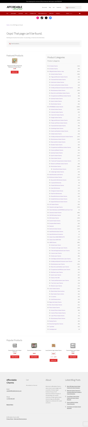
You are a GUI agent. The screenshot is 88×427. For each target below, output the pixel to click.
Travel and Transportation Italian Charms (61, 161)
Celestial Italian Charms (57, 112)
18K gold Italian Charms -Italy (56, 71)
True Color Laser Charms (57, 283)
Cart (54, 7)
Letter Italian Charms (54, 288)
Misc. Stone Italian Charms (55, 304)
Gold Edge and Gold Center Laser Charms (61, 258)
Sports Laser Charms (56, 275)
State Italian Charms (56, 158)
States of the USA (55, 277)
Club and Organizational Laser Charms (60, 250)
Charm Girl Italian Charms (57, 115)
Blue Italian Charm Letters (57, 294)
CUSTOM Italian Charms (55, 215)
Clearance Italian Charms (55, 212)
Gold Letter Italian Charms (57, 82)
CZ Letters (53, 296)
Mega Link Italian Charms (55, 302)
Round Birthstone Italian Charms (59, 196)
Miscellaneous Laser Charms (58, 264)
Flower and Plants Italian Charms (59, 123)
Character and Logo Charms (56, 207)
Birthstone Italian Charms (55, 177)
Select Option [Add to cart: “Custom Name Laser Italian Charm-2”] (15, 356)
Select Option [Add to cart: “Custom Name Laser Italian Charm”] (73, 356)
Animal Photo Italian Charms (58, 310)
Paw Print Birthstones (56, 193)
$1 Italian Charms (53, 66)
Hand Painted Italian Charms (56, 231)
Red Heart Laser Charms (57, 272)
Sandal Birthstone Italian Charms (59, 199)
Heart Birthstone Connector (56, 234)
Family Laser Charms (56, 256)
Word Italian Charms (56, 104)
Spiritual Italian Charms (57, 98)
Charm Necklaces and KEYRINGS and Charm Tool (61, 210)
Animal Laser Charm (56, 245)
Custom (20, 13)
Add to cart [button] (14, 72)
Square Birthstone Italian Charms (59, 201)
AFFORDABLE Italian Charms (56, 106)
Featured (13, 13)
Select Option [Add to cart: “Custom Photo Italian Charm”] (34, 356)
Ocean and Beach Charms (57, 150)
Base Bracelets (42, 13)
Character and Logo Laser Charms (59, 248)
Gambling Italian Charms (57, 128)
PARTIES (51, 13)
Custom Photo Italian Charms (58, 313)
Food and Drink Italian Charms (58, 79)
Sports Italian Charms (56, 101)
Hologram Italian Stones (57, 191)
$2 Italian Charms (53, 68)
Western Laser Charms (56, 286)
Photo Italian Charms (54, 307)
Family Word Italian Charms (59, 169)
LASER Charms (52, 242)
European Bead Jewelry (54, 223)
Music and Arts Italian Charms (58, 142)
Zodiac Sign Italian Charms (57, 172)
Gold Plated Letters (56, 299)
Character (33, 13)
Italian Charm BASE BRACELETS (57, 237)
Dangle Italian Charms (56, 117)
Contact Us (59, 7)
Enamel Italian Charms (54, 220)
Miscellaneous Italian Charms (58, 90)
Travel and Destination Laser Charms (60, 280)
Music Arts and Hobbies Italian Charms (60, 93)
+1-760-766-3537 (11, 398)
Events (58, 13)
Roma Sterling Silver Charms (56, 324)
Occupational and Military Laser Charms (60, 269)
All (7, 13)
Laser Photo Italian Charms (57, 315)
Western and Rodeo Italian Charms (59, 163)
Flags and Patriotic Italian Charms (59, 77)
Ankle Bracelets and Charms (56, 174)
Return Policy (10, 404)
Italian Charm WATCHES (55, 239)
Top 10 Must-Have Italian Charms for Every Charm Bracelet (73, 398)
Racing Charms (53, 321)
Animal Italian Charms (56, 74)
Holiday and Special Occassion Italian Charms (62, 87)
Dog (26, 13)
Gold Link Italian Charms (55, 228)
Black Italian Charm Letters (57, 291)
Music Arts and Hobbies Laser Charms (60, 266)
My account (44, 7)
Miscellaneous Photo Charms (58, 318)
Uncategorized (52, 329)
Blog (50, 7)
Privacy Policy (10, 419)
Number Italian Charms (56, 144)
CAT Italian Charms (54, 204)
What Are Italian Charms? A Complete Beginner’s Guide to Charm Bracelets (74, 392)
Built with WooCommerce (20, 419)
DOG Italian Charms (54, 218)
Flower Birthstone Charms (57, 185)
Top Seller (51, 326)
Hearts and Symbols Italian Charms (59, 85)
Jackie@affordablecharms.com (14, 391)
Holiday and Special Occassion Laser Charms (61, 261)
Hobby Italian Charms (56, 134)
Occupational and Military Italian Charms (61, 96)
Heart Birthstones (55, 188)
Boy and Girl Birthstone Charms (58, 180)
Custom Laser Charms (56, 253)
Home (8, 25)
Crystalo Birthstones (56, 182)
